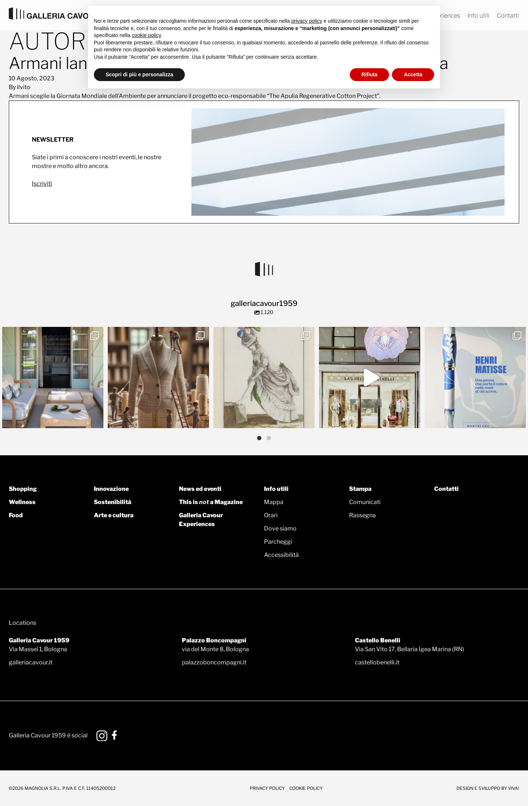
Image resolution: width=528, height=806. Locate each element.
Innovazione (111, 488)
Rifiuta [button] (370, 74)
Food (16, 515)
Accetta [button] (413, 74)
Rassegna (362, 515)
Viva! (513, 788)
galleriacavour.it (30, 662)
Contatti (508, 15)
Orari (271, 515)
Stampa (360, 488)
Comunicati (365, 502)
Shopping (23, 488)
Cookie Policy (306, 788)
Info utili (478, 15)
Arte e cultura (113, 515)
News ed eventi (200, 488)
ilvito (23, 87)
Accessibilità (281, 554)
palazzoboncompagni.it (214, 662)
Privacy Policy (267, 788)
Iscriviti (42, 183)
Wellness (22, 502)
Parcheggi (278, 541)
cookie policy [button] (146, 35)
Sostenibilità (112, 502)
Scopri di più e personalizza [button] (139, 74)
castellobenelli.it (377, 662)
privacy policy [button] (307, 21)
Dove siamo (280, 528)
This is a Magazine (211, 502)
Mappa (273, 502)
